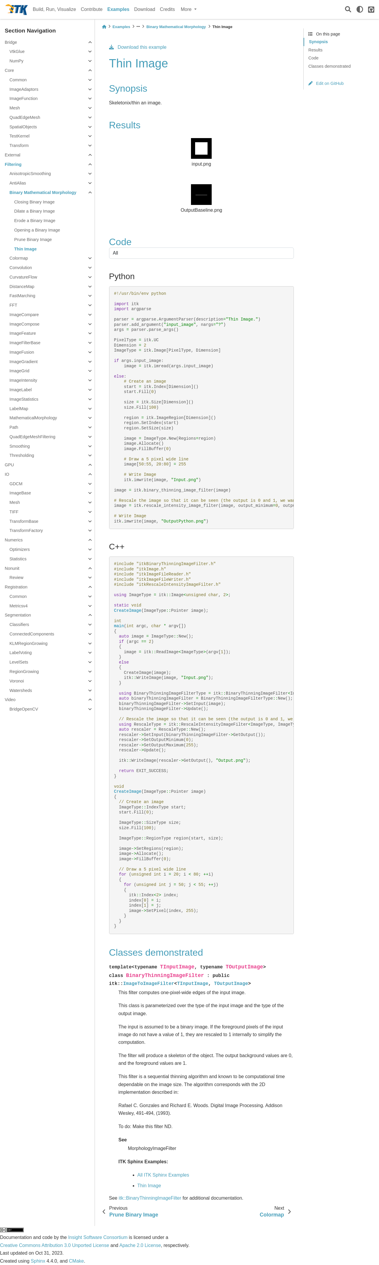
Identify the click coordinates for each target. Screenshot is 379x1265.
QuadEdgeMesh (24, 117)
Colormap (18, 258)
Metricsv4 (18, 606)
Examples (118, 9)
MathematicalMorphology (33, 417)
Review (16, 577)
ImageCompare (24, 314)
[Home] (104, 27)
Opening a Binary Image (37, 230)
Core (9, 70)
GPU (9, 464)
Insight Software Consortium (97, 1237)
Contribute (92, 9)
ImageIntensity (23, 380)
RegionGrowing (24, 671)
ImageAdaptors (23, 89)
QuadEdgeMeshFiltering (32, 436)
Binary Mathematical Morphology (42, 192)
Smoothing (19, 446)
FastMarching (22, 295)
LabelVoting (20, 652)
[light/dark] (360, 9)
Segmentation (18, 615)
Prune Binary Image (33, 239)
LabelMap (18, 408)
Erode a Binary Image (34, 220)
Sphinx (38, 1261)
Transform (19, 145)
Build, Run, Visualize (54, 9)
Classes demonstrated (329, 66)
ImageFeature (22, 333)
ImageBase (20, 493)
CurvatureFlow (23, 277)
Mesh (14, 108)
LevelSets (18, 662)
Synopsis (318, 41)
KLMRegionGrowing (28, 643)
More (187, 9)
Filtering (13, 164)
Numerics (14, 540)
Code (313, 58)
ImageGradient (23, 361)
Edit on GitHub (326, 83)
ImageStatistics (23, 399)
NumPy (16, 61)
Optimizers (19, 549)
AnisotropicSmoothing (30, 173)
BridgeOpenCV (23, 709)
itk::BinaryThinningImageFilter (150, 1198)
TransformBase (23, 521)
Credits (167, 9)
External (12, 155)
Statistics (18, 559)
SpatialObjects (23, 126)
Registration (16, 587)
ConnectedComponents (31, 634)
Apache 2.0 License (140, 1245)
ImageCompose (24, 324)
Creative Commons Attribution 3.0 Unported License (54, 1245)
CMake (76, 1261)
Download (144, 9)
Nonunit (12, 568)
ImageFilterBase (25, 342)
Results (315, 50)
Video (10, 699)
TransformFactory (26, 530)
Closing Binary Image (34, 202)
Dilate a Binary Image (34, 211)
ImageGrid (19, 370)
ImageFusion (21, 352)
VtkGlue (17, 51)
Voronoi (16, 681)
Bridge (11, 42)
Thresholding (21, 455)
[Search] (348, 9)
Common (18, 79)
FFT (13, 305)
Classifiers (19, 624)
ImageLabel (20, 389)
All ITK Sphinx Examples (163, 1174)
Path (13, 427)
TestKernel (19, 136)
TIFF (13, 511)
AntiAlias (17, 183)
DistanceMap (21, 286)
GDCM (15, 483)
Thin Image (25, 249)
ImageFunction (23, 98)
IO (7, 474)
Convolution (20, 267)
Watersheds (20, 690)
